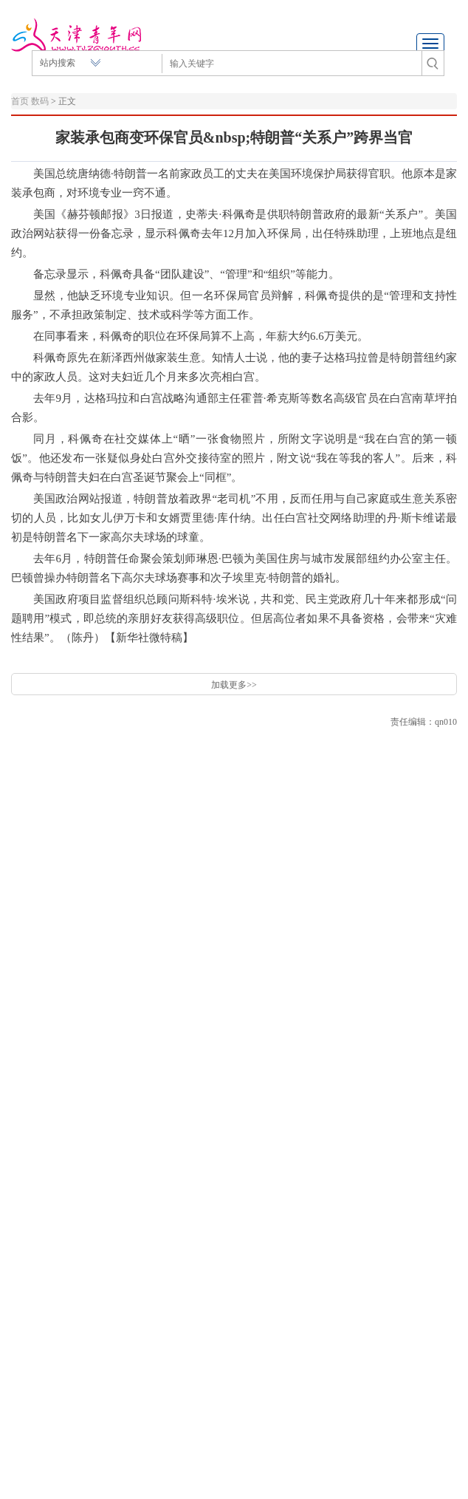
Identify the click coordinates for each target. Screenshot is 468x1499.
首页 (20, 101)
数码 (40, 101)
